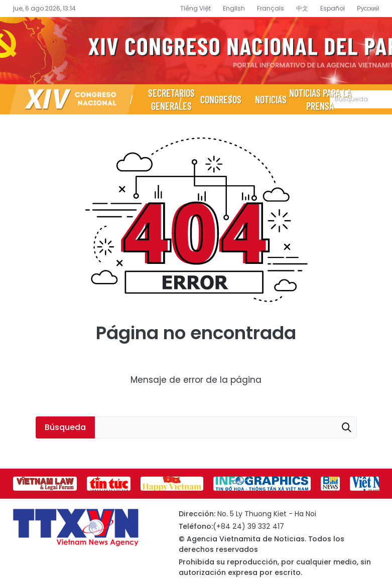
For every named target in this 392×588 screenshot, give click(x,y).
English (234, 8)
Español (332, 8)
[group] (45, 484)
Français (270, 8)
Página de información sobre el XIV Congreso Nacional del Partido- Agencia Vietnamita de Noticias (196, 50)
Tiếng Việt (195, 8)
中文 (302, 8)
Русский (368, 8)
